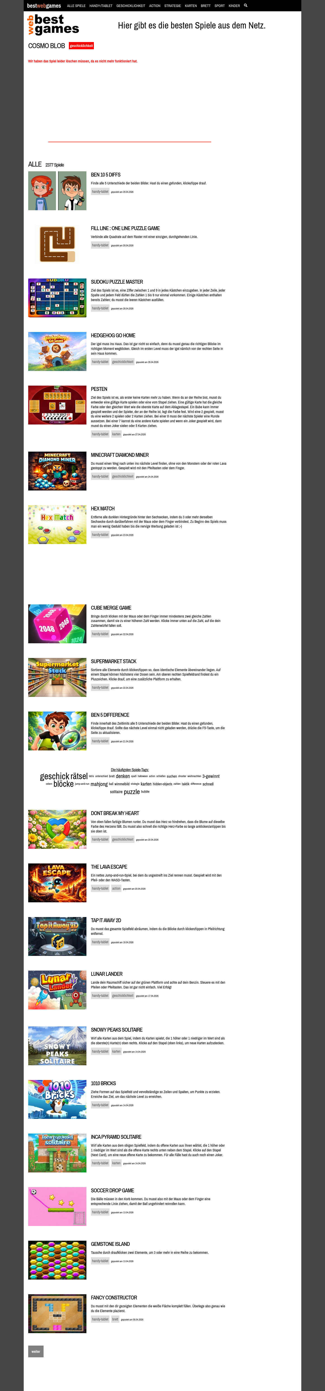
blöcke (63, 784)
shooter (182, 776)
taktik (185, 783)
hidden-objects (162, 783)
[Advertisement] (267, 119)
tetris (91, 776)
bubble (145, 791)
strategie (135, 784)
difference (196, 784)
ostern (49, 784)
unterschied (101, 776)
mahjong (99, 783)
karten (146, 783)
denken (123, 776)
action (152, 776)
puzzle (132, 791)
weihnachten (194, 776)
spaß (134, 776)
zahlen (177, 784)
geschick (54, 776)
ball (111, 783)
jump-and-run (82, 784)
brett (112, 776)
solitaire (116, 792)
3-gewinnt (211, 776)
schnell (208, 784)
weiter (36, 1351)
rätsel (79, 776)
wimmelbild (122, 783)
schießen (160, 776)
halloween (143, 776)
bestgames (44, 5)
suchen (172, 776)
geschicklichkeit (81, 45)
